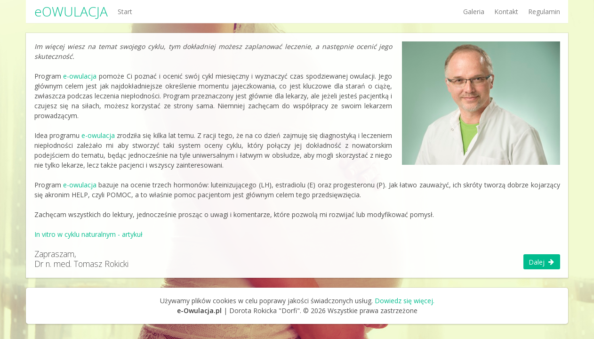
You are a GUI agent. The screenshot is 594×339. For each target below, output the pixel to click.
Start (125, 11)
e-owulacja (79, 76)
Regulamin (544, 11)
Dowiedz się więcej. (404, 300)
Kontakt (506, 11)
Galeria (473, 11)
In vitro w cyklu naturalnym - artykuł (88, 234)
